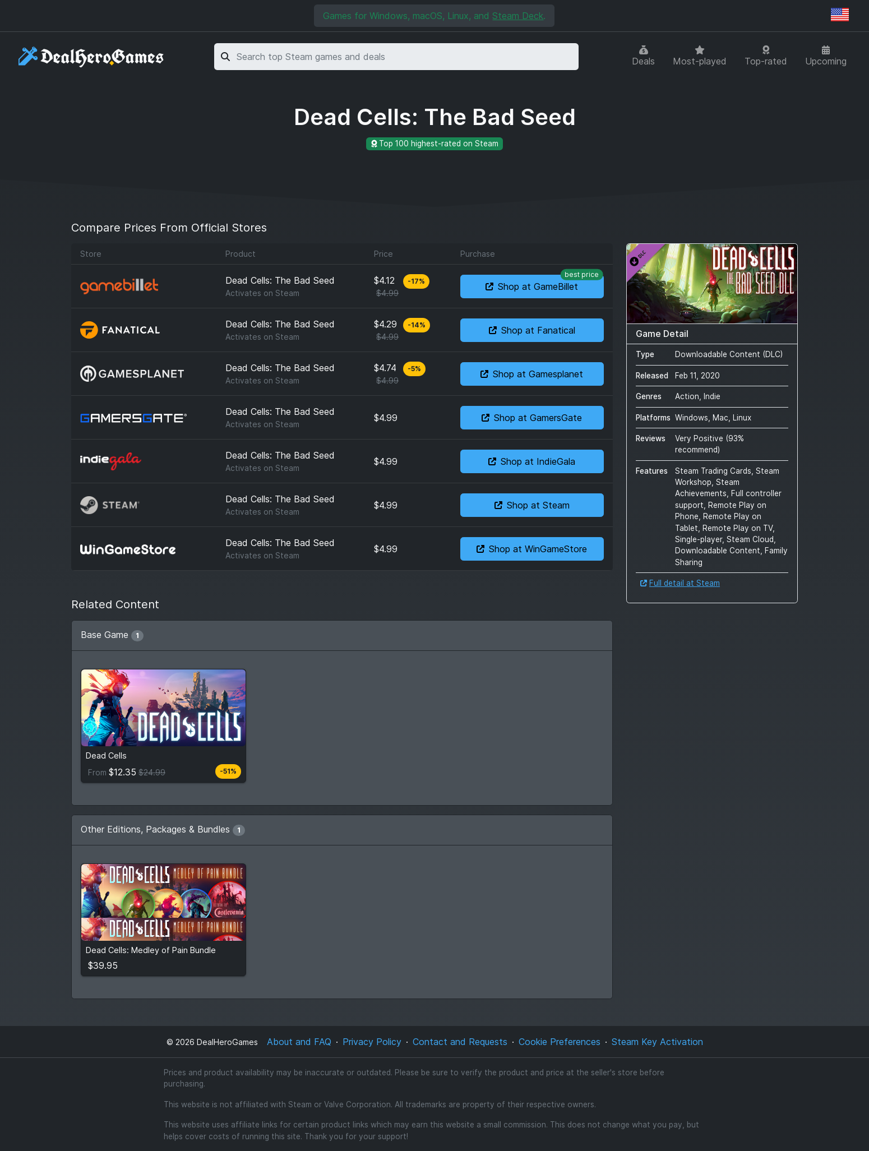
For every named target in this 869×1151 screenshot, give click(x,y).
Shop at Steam (532, 505)
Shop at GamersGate (532, 417)
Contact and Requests (460, 1041)
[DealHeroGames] (91, 56)
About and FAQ (299, 1041)
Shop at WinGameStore (532, 548)
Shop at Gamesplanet (531, 374)
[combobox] (406, 56)
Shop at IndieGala (531, 461)
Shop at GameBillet (544, 283)
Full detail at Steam (680, 583)
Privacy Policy (372, 1041)
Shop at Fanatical (532, 330)
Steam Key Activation (657, 1041)
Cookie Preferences (559, 1041)
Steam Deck (517, 15)
